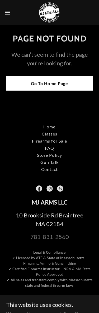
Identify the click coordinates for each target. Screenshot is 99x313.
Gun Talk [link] (49, 162)
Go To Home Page (49, 83)
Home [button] (49, 126)
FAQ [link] (49, 147)
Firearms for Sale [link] (49, 140)
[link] (49, 12)
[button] (9, 12)
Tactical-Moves (69, 302)
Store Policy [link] (49, 155)
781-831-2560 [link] (49, 236)
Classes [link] (49, 133)
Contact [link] (49, 169)
